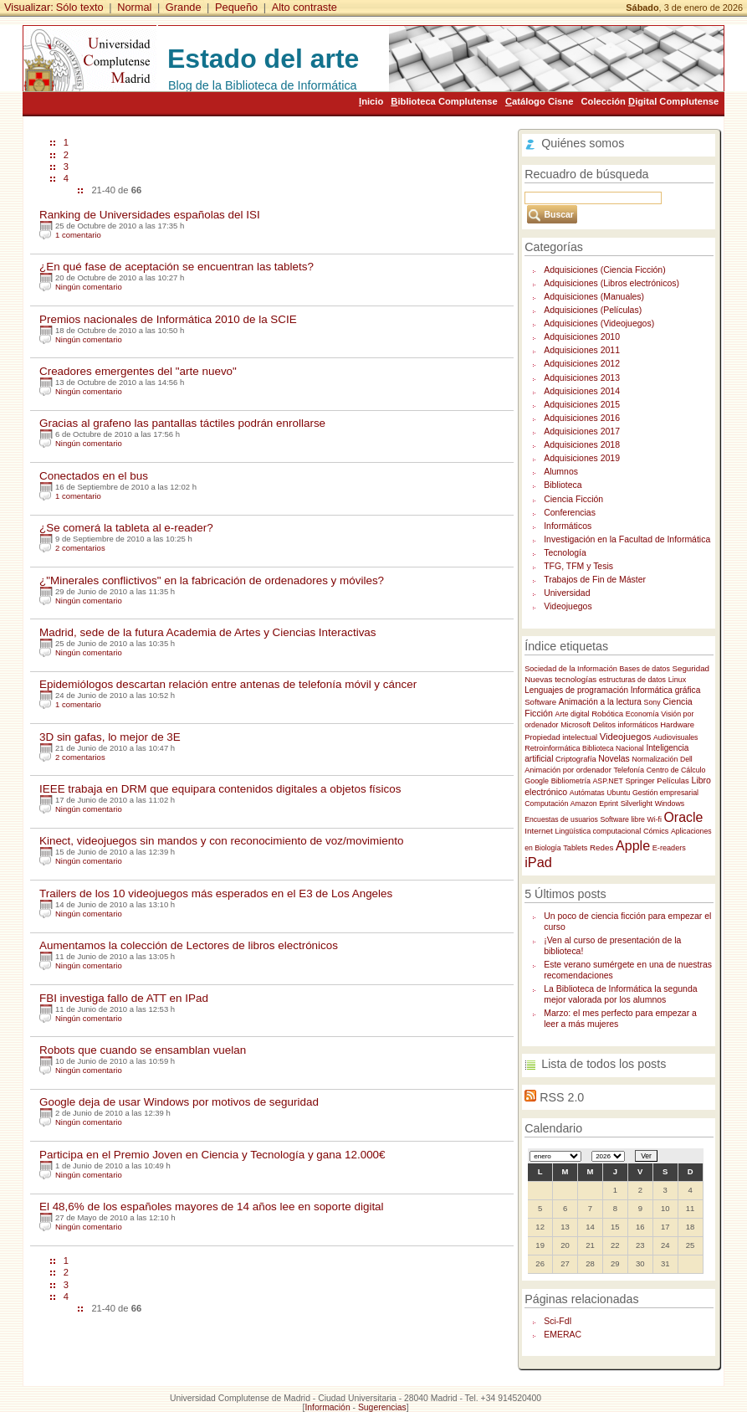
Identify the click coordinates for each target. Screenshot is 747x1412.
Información (327, 1407)
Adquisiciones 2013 (582, 378)
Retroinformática (552, 748)
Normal (134, 7)
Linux (677, 679)
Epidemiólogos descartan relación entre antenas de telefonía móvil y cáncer (228, 684)
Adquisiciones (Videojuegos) (599, 323)
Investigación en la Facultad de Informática (627, 539)
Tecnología (565, 552)
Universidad (567, 593)
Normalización (655, 759)
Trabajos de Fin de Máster (595, 579)
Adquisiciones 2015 (582, 404)
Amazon (583, 803)
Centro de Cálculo (676, 770)
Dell (686, 759)
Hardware (677, 724)
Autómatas (587, 792)
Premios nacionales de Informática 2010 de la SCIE (168, 319)
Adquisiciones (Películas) (593, 310)
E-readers (669, 848)
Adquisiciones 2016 (582, 418)
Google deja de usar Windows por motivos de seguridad (179, 1102)
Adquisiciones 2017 (582, 431)
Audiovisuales (675, 737)
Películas (673, 780)
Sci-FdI (557, 1321)
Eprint (608, 803)
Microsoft (575, 725)
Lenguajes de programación (576, 690)
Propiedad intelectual (560, 737)
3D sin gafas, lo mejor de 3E (110, 737)
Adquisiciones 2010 (582, 336)
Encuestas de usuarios (561, 819)
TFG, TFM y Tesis (578, 566)
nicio (371, 101)
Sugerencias (382, 1407)
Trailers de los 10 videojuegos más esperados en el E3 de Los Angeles (215, 893)
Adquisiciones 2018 (582, 444)
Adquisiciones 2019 (582, 458)
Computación (547, 803)
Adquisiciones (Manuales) (594, 296)
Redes (601, 847)
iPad (538, 862)
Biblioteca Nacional (613, 748)
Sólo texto (80, 7)
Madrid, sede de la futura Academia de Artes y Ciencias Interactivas (207, 632)
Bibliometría (571, 781)
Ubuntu (618, 792)
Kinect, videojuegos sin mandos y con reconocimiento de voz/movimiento (221, 840)
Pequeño (236, 7)
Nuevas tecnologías (560, 679)
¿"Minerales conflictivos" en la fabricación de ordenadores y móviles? (211, 580)
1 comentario (78, 234)
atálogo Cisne (539, 101)
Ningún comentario (88, 286)
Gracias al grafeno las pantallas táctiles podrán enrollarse (182, 423)
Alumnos (561, 471)
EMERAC (562, 1334)
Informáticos (567, 526)
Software (540, 701)
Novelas (613, 758)
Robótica (607, 713)
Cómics (655, 831)
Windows (670, 803)
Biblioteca (562, 485)
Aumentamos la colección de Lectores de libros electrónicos (188, 945)
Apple (633, 845)
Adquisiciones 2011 (582, 350)
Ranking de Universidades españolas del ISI (149, 214)
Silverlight (636, 803)
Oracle (684, 817)
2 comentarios (80, 547)
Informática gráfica (666, 690)
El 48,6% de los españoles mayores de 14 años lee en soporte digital (211, 1206)
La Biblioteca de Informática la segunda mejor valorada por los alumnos (620, 994)
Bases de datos (644, 669)
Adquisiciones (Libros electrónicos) (611, 283)
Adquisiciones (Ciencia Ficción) (604, 270)
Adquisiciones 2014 (582, 391)
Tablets (575, 848)
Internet (538, 830)
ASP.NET (608, 781)
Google (536, 781)
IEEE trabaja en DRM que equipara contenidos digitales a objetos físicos (220, 789)
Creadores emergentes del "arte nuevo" (138, 371)
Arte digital (572, 714)
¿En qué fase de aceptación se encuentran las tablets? (176, 266)
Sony (652, 702)
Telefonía (628, 770)
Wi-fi (654, 819)
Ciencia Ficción (573, 499)
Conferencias (570, 512)
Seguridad (690, 668)
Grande (184, 7)
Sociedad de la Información (570, 669)
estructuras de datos (632, 679)
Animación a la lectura (600, 701)
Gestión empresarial (665, 792)
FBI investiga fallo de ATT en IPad (123, 998)
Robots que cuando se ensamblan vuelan (142, 1050)
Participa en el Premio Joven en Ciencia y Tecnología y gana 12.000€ (212, 1154)
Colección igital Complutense (650, 101)
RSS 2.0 (562, 1097)
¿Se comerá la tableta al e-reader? (126, 527)
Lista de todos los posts (603, 1064)
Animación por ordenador (567, 770)
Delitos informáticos (625, 725)
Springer (639, 781)
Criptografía (575, 759)
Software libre (622, 819)
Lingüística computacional (598, 831)
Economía (642, 714)
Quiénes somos (582, 143)
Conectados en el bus (93, 476)
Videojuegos (567, 606)
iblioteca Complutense (444, 101)
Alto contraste (304, 7)
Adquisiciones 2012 (582, 363)
